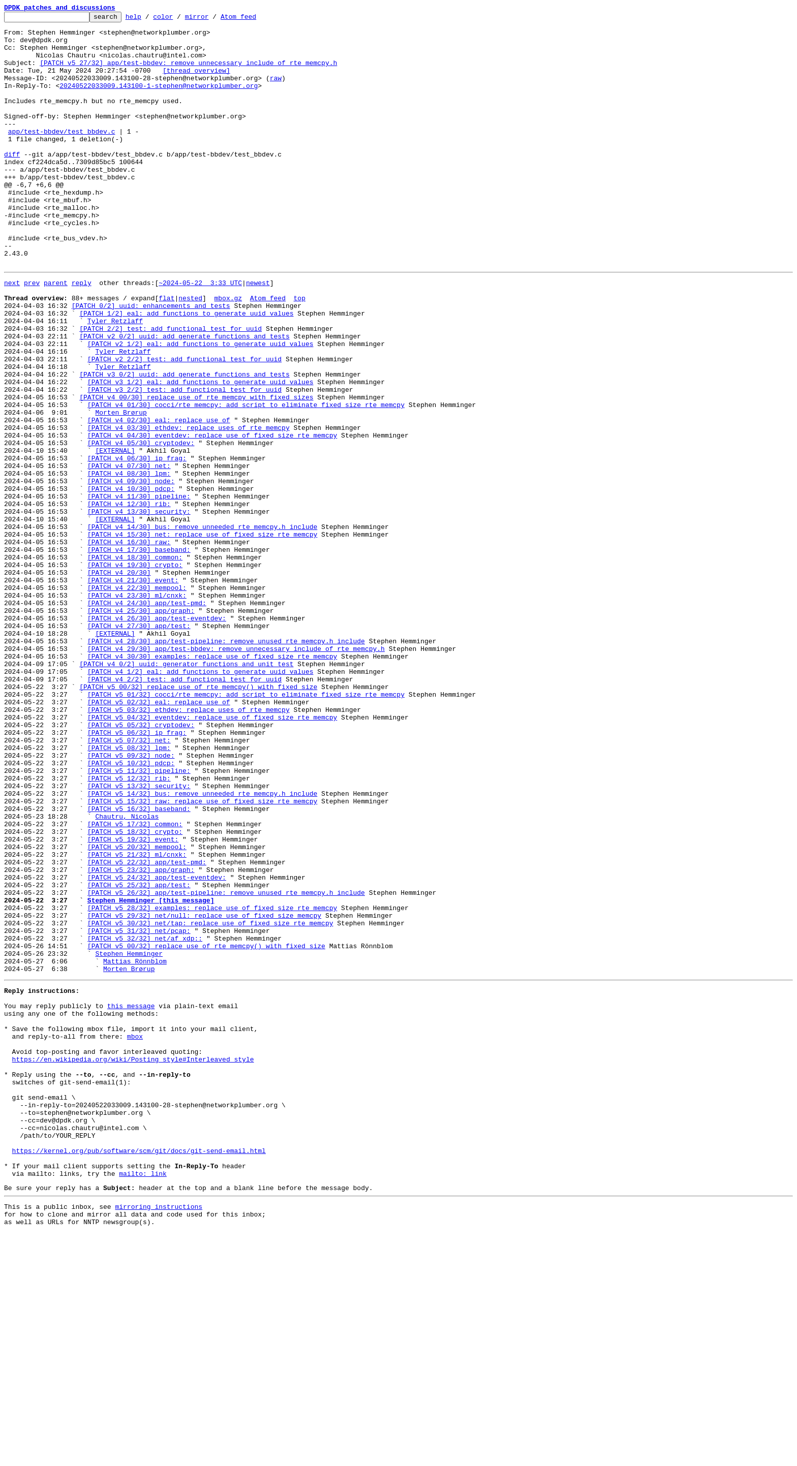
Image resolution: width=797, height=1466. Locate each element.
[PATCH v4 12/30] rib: (129, 599)
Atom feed (254, 19)
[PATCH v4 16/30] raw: (129, 645)
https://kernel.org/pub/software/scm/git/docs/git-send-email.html (139, 1373)
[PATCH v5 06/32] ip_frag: (137, 874)
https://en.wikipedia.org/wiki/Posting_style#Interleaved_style (133, 1263)
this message (131, 1199)
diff (12, 183)
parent (56, 334)
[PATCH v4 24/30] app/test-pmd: (146, 718)
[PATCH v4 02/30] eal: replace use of (158, 499)
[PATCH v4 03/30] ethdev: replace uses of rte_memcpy (188, 508)
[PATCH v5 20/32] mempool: (137, 1011)
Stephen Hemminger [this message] (150, 1075)
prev (32, 334)
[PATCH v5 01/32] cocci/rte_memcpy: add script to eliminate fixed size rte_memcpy (246, 828)
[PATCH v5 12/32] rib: (129, 928)
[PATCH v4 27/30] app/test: (139, 746)
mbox (135, 1235)
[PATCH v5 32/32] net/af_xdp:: (144, 1121)
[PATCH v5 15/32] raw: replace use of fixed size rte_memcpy (202, 956)
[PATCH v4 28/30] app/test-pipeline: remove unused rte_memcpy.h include (226, 764)
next (12, 334)
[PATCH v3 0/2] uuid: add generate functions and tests (184, 444)
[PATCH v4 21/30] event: (132, 691)
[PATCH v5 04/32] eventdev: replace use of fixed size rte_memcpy (212, 855)
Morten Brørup (120, 489)
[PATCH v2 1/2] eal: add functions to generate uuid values (200, 407)
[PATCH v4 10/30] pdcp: (131, 581)
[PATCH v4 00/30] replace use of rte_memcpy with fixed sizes (196, 471)
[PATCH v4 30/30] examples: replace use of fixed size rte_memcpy (212, 782)
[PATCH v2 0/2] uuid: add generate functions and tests (184, 398)
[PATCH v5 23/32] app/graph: (141, 1038)
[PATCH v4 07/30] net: (129, 553)
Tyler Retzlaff (115, 380)
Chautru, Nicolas (127, 974)
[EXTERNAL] (115, 535)
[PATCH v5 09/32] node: (131, 901)
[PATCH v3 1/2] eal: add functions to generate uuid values (200, 453)
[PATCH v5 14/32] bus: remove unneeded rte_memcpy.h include (202, 947)
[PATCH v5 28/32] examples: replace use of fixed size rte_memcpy (212, 1084)
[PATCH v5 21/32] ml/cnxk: (137, 1020)
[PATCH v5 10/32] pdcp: (131, 910)
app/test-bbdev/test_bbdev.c (61, 155)
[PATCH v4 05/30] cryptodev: (141, 526)
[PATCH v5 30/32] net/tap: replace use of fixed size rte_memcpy (210, 1102)
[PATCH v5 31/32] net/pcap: (139, 1111)
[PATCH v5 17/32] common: (134, 983)
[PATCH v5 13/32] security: (139, 938)
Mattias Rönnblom (135, 1148)
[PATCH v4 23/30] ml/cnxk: (137, 709)
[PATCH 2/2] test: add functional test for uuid (170, 389)
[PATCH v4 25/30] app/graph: (141, 727)
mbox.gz (228, 352)
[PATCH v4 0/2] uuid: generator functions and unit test (186, 791)
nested (190, 352)
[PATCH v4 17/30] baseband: (139, 654)
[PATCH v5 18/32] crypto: (134, 992)
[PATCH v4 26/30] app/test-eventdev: (156, 736)
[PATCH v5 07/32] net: (129, 883)
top (299, 352)
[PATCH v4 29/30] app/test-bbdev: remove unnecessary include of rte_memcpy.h (236, 773)
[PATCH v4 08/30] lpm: (129, 563)
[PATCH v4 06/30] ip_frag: (137, 544)
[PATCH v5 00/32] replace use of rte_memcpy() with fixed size (198, 819)
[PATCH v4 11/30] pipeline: (139, 590)
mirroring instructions (158, 1436)
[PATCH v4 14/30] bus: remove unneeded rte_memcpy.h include (202, 627)
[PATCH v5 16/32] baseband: (139, 965)
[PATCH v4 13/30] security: (139, 608)
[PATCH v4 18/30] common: (134, 663)
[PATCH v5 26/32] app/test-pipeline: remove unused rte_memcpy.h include (226, 1066)
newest (258, 334)
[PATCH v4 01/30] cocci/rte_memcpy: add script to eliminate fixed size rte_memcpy (246, 480)
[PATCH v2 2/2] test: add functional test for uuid (184, 425)
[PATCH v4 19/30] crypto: (134, 672)
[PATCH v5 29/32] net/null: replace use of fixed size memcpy (204, 1093)
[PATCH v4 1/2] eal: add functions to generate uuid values (200, 800)
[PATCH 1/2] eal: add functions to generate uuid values (186, 371)
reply (81, 334)
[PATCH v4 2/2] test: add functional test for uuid (184, 810)
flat (166, 352)
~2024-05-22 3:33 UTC (200, 334)
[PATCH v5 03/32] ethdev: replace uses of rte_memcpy (188, 846)
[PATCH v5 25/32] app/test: (139, 1057)
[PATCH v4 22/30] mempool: (137, 700)
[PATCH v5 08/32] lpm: (129, 892)
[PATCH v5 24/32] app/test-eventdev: (156, 1047)
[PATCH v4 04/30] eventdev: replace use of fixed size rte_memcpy (212, 517)
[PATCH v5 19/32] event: (132, 1002)
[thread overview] (196, 82)
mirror (213, 19)
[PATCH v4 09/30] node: (131, 572)
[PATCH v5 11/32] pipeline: (139, 919)
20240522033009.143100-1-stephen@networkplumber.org (158, 100)
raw (276, 91)
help (149, 19)
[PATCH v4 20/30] (119, 682)
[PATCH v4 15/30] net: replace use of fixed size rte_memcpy (202, 636)
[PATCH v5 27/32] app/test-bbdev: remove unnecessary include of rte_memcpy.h (188, 73)
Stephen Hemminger (129, 1139)
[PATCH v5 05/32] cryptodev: (141, 864)
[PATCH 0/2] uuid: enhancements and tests (151, 361)
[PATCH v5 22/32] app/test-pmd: (146, 1029)
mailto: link (143, 1400)
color (179, 19)
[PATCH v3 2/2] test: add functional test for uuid (184, 462)
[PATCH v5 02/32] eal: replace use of (158, 837)
